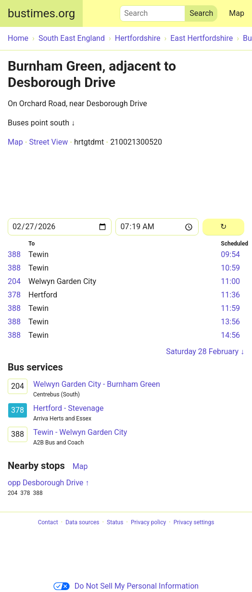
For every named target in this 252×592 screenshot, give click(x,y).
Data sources (82, 522)
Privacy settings (194, 522)
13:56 (230, 321)
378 (14, 294)
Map (236, 13)
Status (115, 522)
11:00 (230, 281)
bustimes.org (41, 13)
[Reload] (223, 227)
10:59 (230, 267)
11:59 (230, 308)
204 (14, 281)
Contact (48, 522)
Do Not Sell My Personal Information (126, 586)
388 (14, 254)
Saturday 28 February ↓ (205, 351)
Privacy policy (148, 522)
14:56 (230, 335)
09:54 (230, 254)
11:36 (230, 294)
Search (152, 11)
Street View (48, 142)
